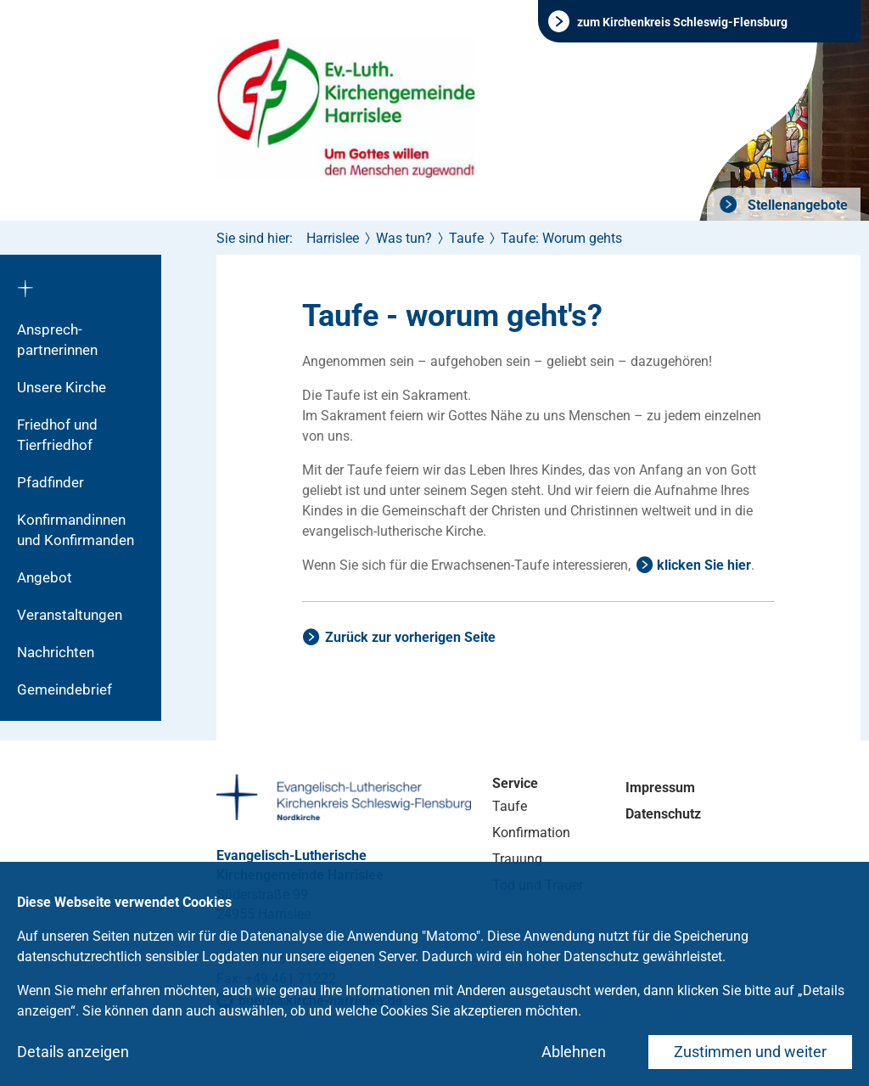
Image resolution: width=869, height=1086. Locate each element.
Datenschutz (663, 814)
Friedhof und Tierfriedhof (57, 434)
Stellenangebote (796, 205)
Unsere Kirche (61, 387)
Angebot (44, 577)
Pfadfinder (50, 482)
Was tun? (404, 238)
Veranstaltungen (69, 614)
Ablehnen (573, 1052)
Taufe (466, 238)
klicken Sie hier (704, 565)
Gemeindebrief (64, 689)
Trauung (517, 859)
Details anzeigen (73, 1052)
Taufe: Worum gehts (561, 238)
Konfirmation (531, 832)
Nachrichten (55, 652)
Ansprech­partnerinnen (57, 339)
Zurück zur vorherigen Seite (410, 637)
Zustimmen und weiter (750, 1052)
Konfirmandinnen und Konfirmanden (75, 530)
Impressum (660, 787)
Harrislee (332, 238)
